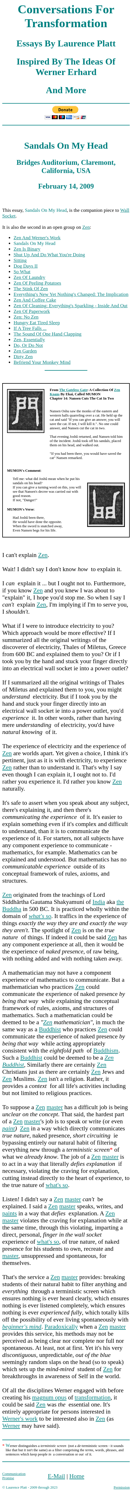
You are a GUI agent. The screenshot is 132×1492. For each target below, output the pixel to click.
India (98, 901)
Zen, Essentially (29, 339)
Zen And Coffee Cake (35, 300)
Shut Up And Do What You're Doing (49, 254)
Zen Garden (25, 351)
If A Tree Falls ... (30, 328)
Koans (55, 394)
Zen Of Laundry (29, 277)
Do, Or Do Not (28, 345)
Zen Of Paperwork (32, 311)
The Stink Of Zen (31, 288)
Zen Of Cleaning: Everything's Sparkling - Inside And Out (70, 305)
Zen (86, 227)
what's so (57, 1185)
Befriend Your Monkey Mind (42, 362)
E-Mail (56, 1476)
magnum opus (49, 1397)
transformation (93, 1397)
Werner (11, 1425)
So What (22, 271)
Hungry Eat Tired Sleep (37, 322)
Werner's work (20, 1418)
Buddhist (50, 1029)
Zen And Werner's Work (37, 237)
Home (76, 1476)
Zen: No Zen (26, 317)
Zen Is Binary (27, 249)
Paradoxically (61, 1326)
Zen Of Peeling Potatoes (37, 283)
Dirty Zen (23, 356)
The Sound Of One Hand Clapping (47, 334)
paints (9, 1213)
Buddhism (105, 1050)
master (55, 1107)
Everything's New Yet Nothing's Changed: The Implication (71, 294)
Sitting (20, 260)
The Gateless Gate (73, 390)
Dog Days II (26, 266)
